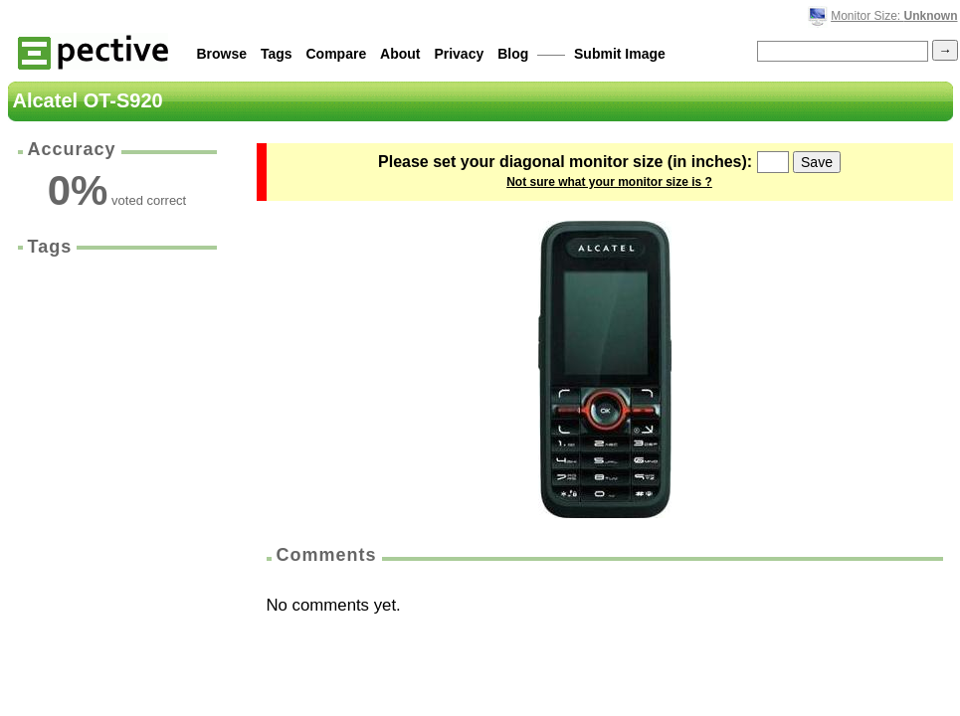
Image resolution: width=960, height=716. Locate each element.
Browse (222, 54)
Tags (276, 54)
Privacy (458, 54)
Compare (336, 54)
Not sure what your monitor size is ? (609, 182)
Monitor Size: (894, 16)
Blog (512, 54)
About (400, 54)
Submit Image (620, 54)
